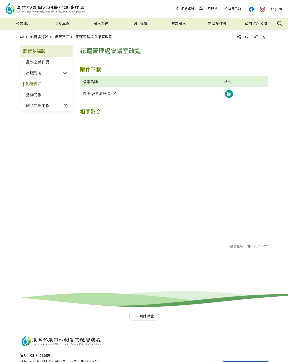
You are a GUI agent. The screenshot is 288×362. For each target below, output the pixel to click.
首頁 (22, 36)
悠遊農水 (178, 24)
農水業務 (101, 24)
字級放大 (264, 37)
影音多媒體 (217, 24)
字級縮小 (256, 37)
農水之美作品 (37, 62)
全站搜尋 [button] (280, 24)
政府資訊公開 (256, 24)
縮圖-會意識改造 (99, 94)
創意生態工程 (37, 105)
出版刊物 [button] (34, 73)
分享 (239, 37)
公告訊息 (23, 24)
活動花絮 (34, 95)
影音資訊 (62, 37)
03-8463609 (40, 355)
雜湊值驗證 (115, 93)
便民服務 (139, 24)
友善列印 (247, 37)
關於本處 (62, 24)
